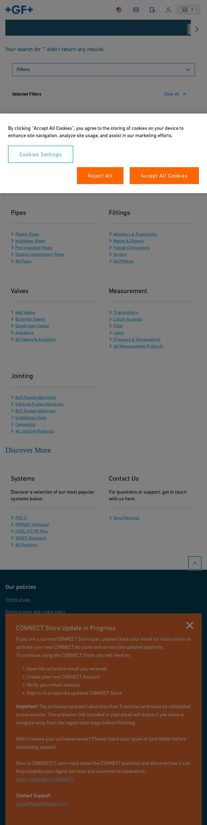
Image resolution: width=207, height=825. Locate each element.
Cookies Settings (40, 154)
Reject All (100, 175)
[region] (103, 153)
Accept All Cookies (164, 175)
